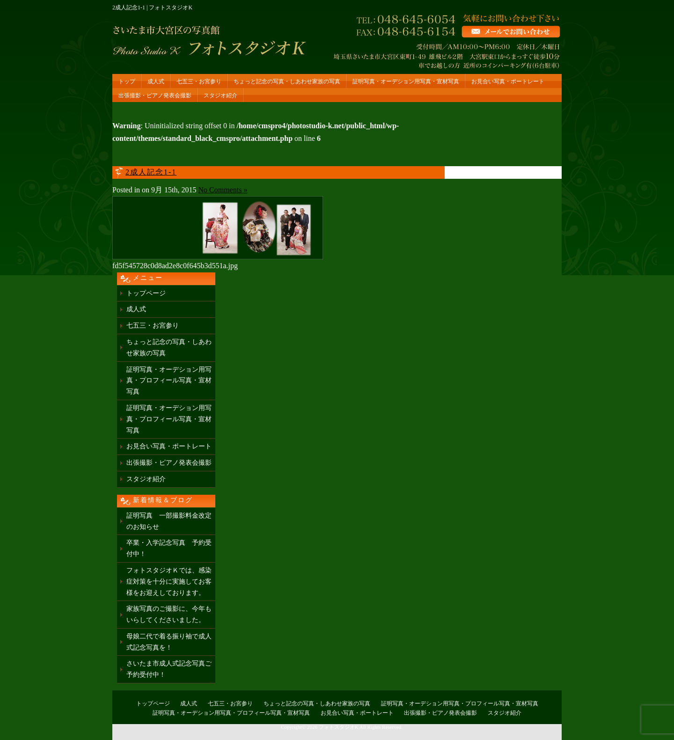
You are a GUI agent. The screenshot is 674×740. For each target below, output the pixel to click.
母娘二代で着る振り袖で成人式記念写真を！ (169, 642)
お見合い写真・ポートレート (507, 81)
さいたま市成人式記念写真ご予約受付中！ (169, 669)
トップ (126, 81)
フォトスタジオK (339, 727)
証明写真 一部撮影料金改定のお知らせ (169, 521)
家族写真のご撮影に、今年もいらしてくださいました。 (169, 614)
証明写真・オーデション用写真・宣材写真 (405, 81)
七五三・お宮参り (198, 81)
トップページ (146, 293)
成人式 (155, 81)
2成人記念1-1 (150, 172)
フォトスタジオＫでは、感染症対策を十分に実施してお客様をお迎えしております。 (169, 581)
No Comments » (223, 190)
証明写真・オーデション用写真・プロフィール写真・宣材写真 (169, 381)
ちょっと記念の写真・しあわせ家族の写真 (287, 81)
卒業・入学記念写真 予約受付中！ (169, 548)
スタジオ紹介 (220, 95)
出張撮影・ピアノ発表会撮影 (154, 95)
